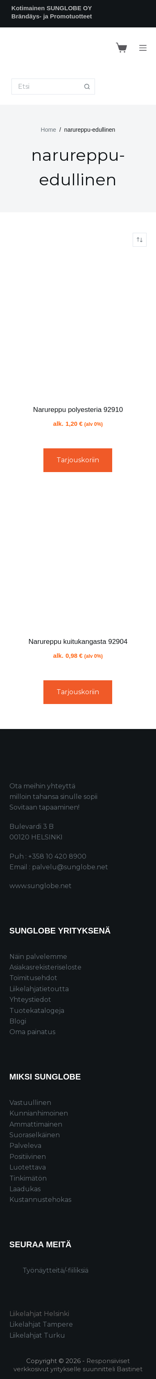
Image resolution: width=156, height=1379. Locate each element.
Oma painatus (32, 1032)
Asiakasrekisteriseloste (45, 967)
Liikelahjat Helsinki (39, 1314)
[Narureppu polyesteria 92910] (78, 325)
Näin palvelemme (38, 957)
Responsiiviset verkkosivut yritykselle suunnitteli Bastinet (78, 1365)
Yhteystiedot (30, 999)
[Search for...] (45, 86)
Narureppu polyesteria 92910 (78, 410)
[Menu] (143, 48)
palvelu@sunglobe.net (70, 867)
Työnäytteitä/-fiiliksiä (55, 1270)
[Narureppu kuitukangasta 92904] (78, 557)
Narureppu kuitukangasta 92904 (78, 642)
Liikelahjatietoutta (39, 989)
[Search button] (87, 86)
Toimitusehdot (33, 978)
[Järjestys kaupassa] (140, 240)
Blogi (17, 1021)
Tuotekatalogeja (36, 1011)
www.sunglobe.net (40, 886)
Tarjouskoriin (78, 460)
